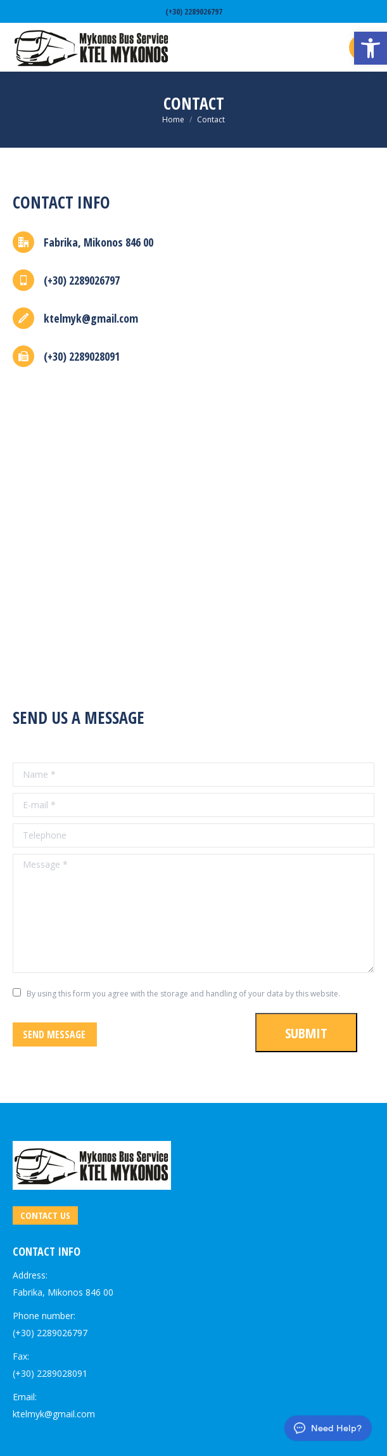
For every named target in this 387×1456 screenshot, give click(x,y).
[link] (370, 48)
